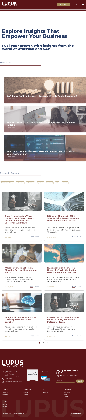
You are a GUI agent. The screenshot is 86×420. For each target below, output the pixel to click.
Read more (17, 99)
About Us (5, 392)
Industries (67, 392)
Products (26, 392)
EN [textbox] (76, 4)
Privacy (4, 406)
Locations (5, 394)
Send (80, 381)
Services (25, 394)
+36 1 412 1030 (9, 379)
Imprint (4, 404)
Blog (65, 394)
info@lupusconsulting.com (13, 381)
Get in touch (63, 4)
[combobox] (76, 4)
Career (66, 396)
